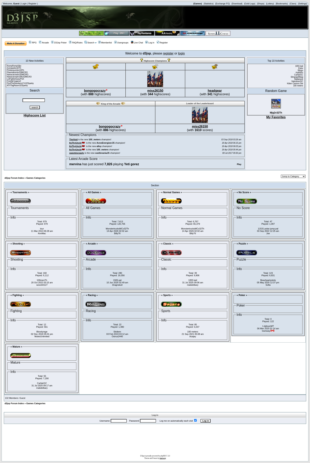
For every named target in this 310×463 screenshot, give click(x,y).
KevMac (42, 233)
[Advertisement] (155, 438)
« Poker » (242, 295)
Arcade (44, 42)
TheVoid (73, 139)
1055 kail (192, 280)
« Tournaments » (19, 192)
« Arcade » (92, 243)
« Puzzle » (242, 243)
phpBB (162, 455)
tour (42, 228)
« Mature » (16, 346)
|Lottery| (270, 3)
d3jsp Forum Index (14, 178)
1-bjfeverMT (268, 326)
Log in (149, 42)
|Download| (237, 3)
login (181, 53)
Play (239, 164)
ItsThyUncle (75, 143)
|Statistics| (209, 3)
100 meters (192, 331)
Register (32, 3)
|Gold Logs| (249, 3)
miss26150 (155, 90)
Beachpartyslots (268, 280)
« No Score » (244, 192)
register (168, 53)
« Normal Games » (171, 192)
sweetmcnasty (76, 153)
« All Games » (93, 192)
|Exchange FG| (222, 3)
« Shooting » (17, 243)
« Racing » (92, 295)
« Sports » (167, 295)
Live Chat (137, 42)
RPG (33, 42)
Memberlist (105, 42)
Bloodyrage (41, 331)
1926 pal (117, 280)
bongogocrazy (95, 90)
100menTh (42, 280)
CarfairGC (42, 383)
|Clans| (292, 3)
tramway (163, 458)
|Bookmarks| (282, 3)
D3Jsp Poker (59, 42)
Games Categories (35, 178)
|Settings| (302, 3)
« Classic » (167, 243)
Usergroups (121, 42)
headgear (215, 90)
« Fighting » (17, 295)
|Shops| (260, 3)
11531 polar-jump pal (268, 228)
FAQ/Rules (75, 42)
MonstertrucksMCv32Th (117, 228)
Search (89, 42)
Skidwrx (117, 331)
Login (24, 3)
